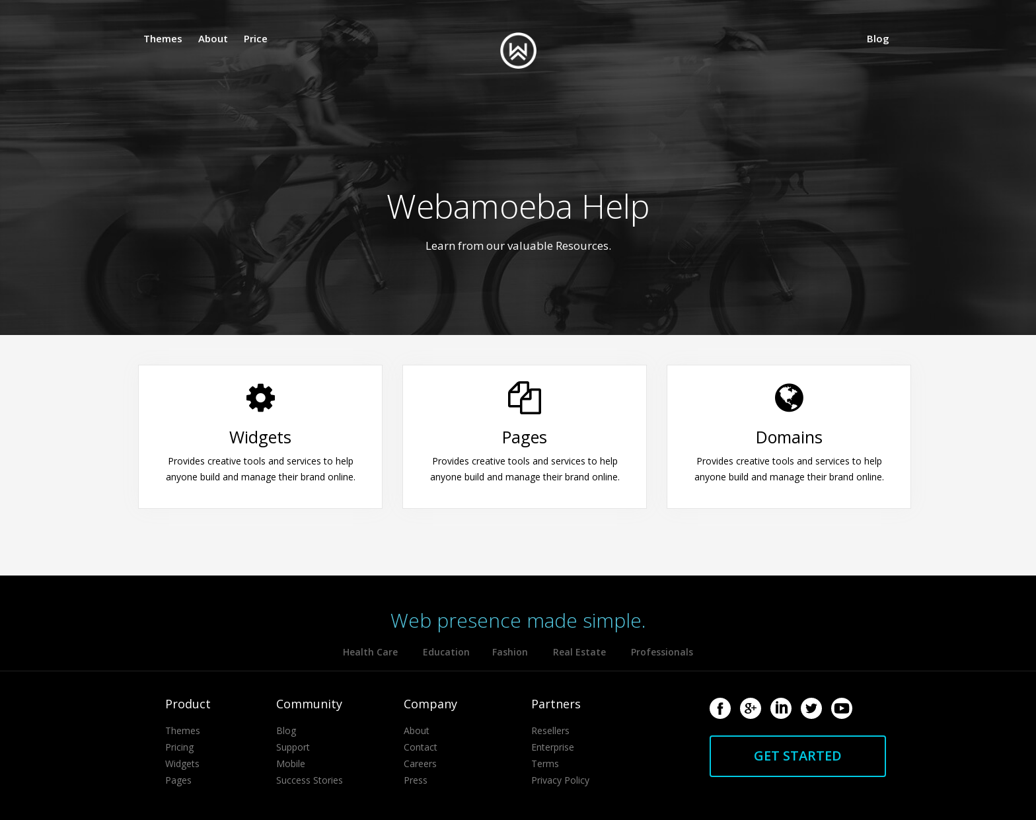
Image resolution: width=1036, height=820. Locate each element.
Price (256, 38)
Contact (420, 747)
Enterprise (552, 747)
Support (293, 747)
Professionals (662, 652)
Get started (798, 755)
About (213, 38)
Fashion (510, 652)
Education (447, 652)
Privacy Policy (560, 780)
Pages (178, 780)
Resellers (550, 730)
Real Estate (579, 652)
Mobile (290, 763)
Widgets (182, 763)
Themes (162, 38)
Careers (420, 763)
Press (415, 780)
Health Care (370, 652)
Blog (878, 38)
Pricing (179, 747)
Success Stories (309, 780)
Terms (545, 763)
